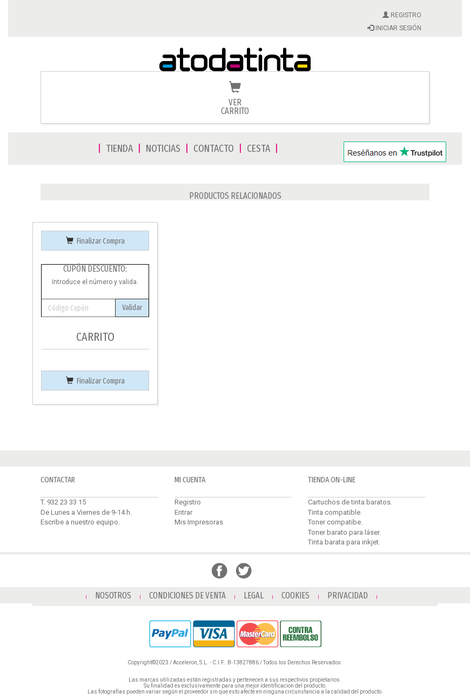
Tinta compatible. (335, 512)
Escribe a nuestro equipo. (80, 522)
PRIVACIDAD (347, 595)
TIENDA (119, 148)
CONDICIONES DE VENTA (187, 595)
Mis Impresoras (198, 522)
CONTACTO (213, 148)
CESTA (258, 148)
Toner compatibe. (335, 522)
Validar (132, 307)
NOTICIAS (163, 148)
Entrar (183, 512)
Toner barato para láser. (344, 532)
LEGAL (254, 595)
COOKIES (295, 595)
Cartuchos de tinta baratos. (350, 502)
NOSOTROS (113, 595)
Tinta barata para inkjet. (344, 542)
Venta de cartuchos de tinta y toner (235, 60)
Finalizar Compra (95, 241)
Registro (187, 502)
